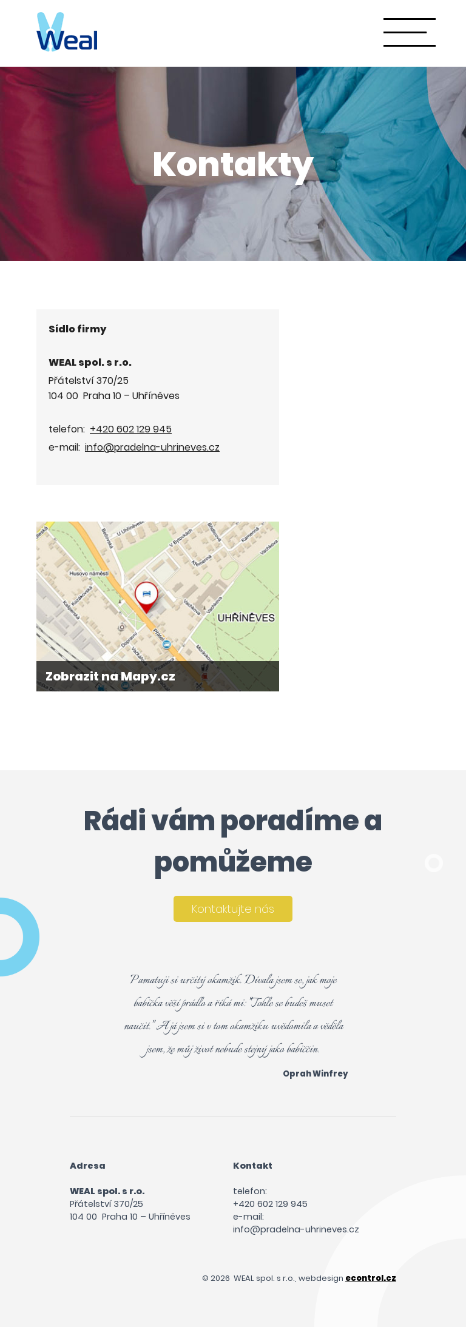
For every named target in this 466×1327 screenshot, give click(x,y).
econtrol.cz (370, 1278)
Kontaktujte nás (233, 908)
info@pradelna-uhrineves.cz (152, 447)
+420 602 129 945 (131, 429)
